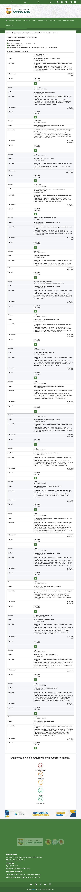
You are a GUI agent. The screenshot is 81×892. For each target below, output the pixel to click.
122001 (36, 683)
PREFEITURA (18, 20)
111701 (36, 717)
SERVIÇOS (34, 20)
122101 (36, 650)
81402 (35, 381)
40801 (35, 482)
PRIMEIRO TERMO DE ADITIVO (43, 281)
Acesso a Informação (18, 33)
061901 (36, 154)
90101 (35, 315)
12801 (35, 548)
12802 (35, 513)
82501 (35, 348)
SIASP (33, 889)
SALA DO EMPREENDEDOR (68, 20)
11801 (35, 582)
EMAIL (59, 20)
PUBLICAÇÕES (53, 20)
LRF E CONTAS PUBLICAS (43, 20)
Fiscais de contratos (45, 33)
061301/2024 (37, 184)
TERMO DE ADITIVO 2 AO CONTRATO (45, 218)
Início (8, 33)
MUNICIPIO (11, 20)
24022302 (36, 251)
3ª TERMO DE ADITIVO (40, 54)
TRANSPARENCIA (9, 25)
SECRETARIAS (26, 20)
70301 (35, 448)
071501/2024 (37, 121)
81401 (35, 415)
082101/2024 (37, 87)
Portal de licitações (32, 33)
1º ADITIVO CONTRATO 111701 (43, 615)
